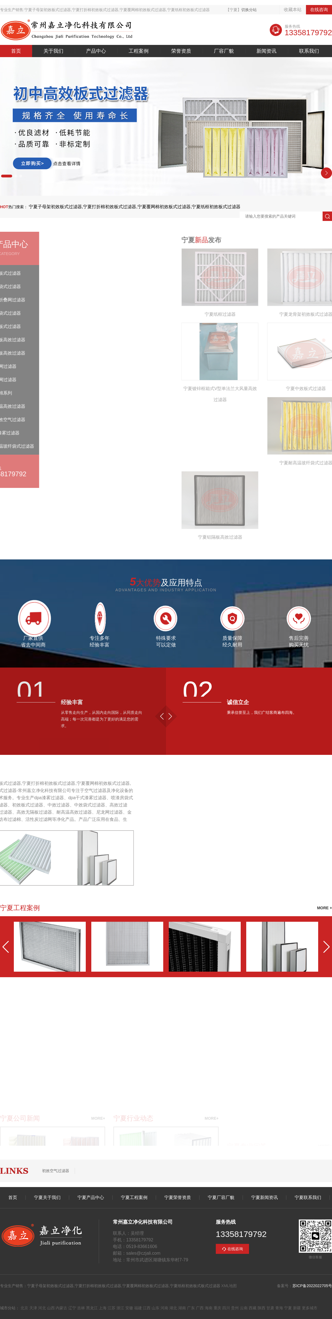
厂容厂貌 (224, 51)
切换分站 (249, 9)
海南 (208, 1308)
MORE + (324, 908)
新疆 (297, 1308)
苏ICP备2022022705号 (312, 1286)
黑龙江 (92, 1308)
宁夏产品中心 (90, 1197)
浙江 (120, 1308)
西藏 (252, 1308)
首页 (16, 51)
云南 (244, 1308)
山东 (155, 1308)
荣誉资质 (181, 51)
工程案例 (139, 51)
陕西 (261, 1308)
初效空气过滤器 (55, 1170)
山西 (51, 1308)
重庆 (217, 1308)
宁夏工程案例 (134, 1197)
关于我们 (53, 51)
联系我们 (309, 51)
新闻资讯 (266, 51)
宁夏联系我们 (308, 1197)
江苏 (111, 1308)
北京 (24, 1308)
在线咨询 (319, 9)
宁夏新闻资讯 (264, 1197)
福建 (138, 1308)
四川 (226, 1308)
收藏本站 (293, 9)
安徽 (129, 1308)
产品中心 (96, 51)
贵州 (235, 1308)
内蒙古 (61, 1308)
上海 (103, 1308)
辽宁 (72, 1308)
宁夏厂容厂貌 (221, 1197)
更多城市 (309, 1308)
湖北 (173, 1308)
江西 (147, 1308)
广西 (200, 1308)
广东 (191, 1308)
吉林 (81, 1308)
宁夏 (288, 1308)
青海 (279, 1308)
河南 (164, 1308)
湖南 (182, 1308)
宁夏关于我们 (47, 1197)
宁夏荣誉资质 (177, 1197)
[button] (6, 176)
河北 (42, 1308)
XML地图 (229, 1286)
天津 (33, 1308)
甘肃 (270, 1308)
